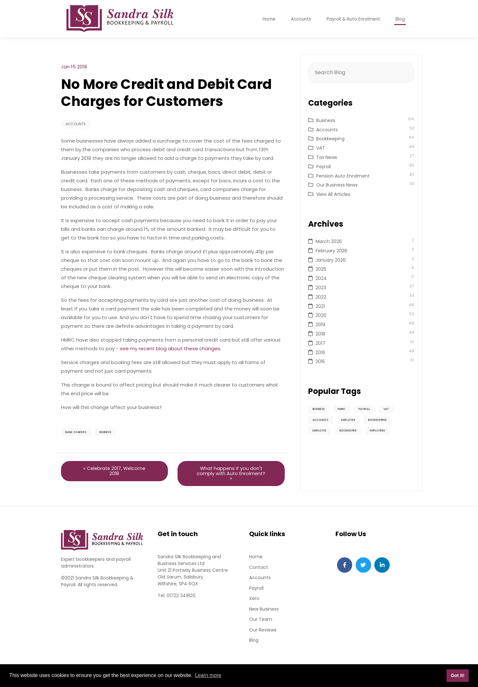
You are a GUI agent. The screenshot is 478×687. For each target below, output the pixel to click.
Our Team (260, 623)
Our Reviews (262, 633)
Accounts (77, 124)
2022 (321, 297)
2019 (320, 324)
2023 (321, 287)
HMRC (347, 410)
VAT (320, 148)
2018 (320, 334)
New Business (264, 612)
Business (112, 433)
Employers (387, 433)
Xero (254, 602)
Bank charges (78, 433)
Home (256, 559)
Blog (253, 644)
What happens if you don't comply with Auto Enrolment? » (231, 475)
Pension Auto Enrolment (343, 176)
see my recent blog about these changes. (170, 349)
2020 (321, 315)
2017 (320, 343)
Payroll (323, 166)
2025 (321, 269)
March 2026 (329, 241)
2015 (320, 361)
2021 (320, 306)
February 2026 (331, 251)
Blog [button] (400, 20)
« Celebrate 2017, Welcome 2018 (114, 473)
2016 (320, 352)
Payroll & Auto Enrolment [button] (352, 20)
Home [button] (265, 20)
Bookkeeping (330, 138)
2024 (321, 278)
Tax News (326, 157)
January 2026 (331, 260)
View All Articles (333, 194)
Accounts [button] (298, 20)
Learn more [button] (208, 675)
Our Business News (337, 185)
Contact (258, 570)
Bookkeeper (354, 433)
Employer (353, 421)
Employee (321, 433)
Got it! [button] (457, 675)
